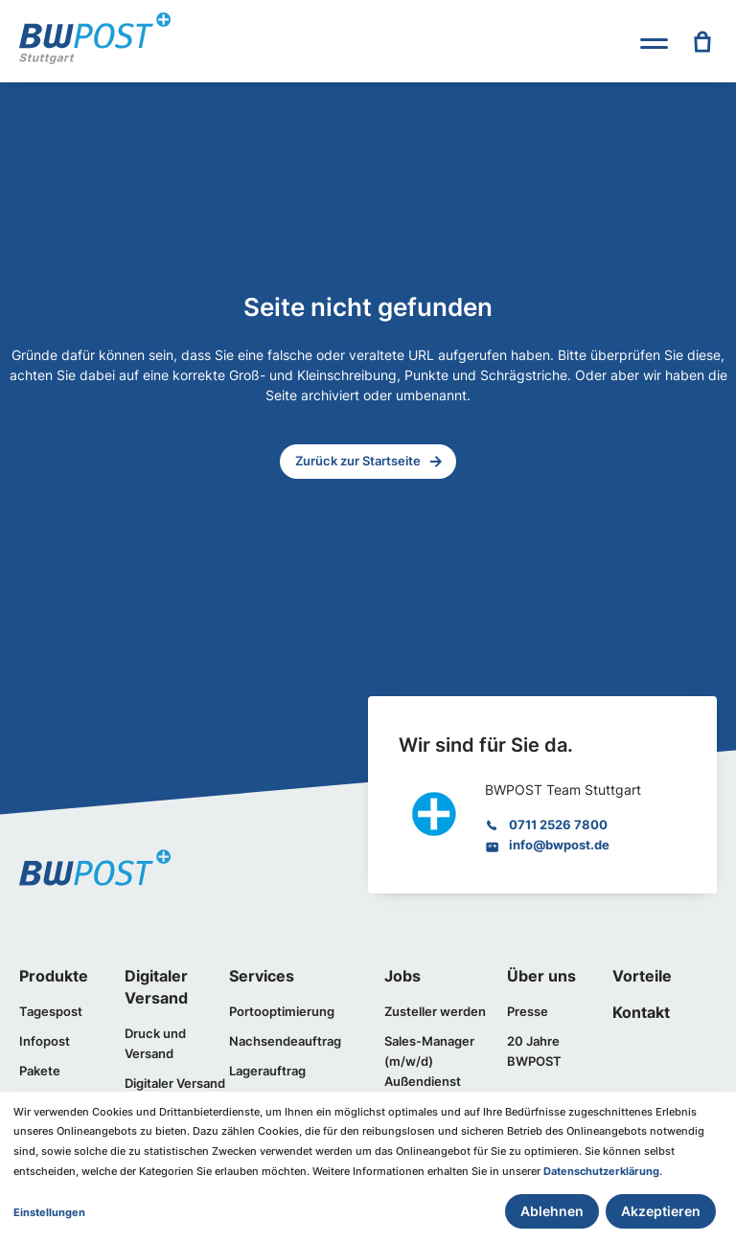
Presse (527, 1011)
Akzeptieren (661, 1211)
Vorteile (642, 976)
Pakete (39, 1070)
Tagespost (50, 1011)
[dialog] (368, 1167)
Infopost (44, 1041)
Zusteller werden (435, 1011)
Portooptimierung (281, 1011)
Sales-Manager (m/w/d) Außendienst (429, 1061)
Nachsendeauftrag (285, 1041)
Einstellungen (49, 1213)
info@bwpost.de (559, 844)
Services (261, 976)
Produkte (53, 976)
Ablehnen (552, 1211)
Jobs (402, 976)
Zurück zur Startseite (358, 460)
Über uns (541, 976)
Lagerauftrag (267, 1070)
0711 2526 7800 (558, 824)
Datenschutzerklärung (601, 1171)
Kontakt (641, 1013)
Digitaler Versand (175, 1083)
